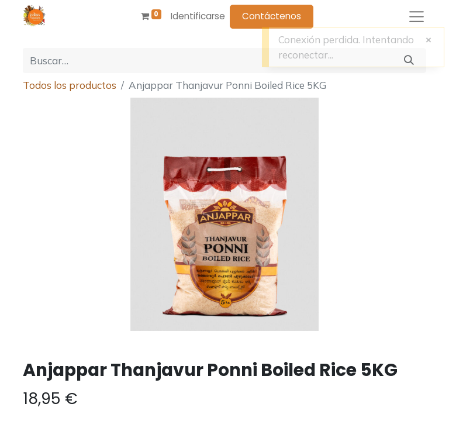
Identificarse (198, 16)
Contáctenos (271, 16)
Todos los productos (69, 85)
